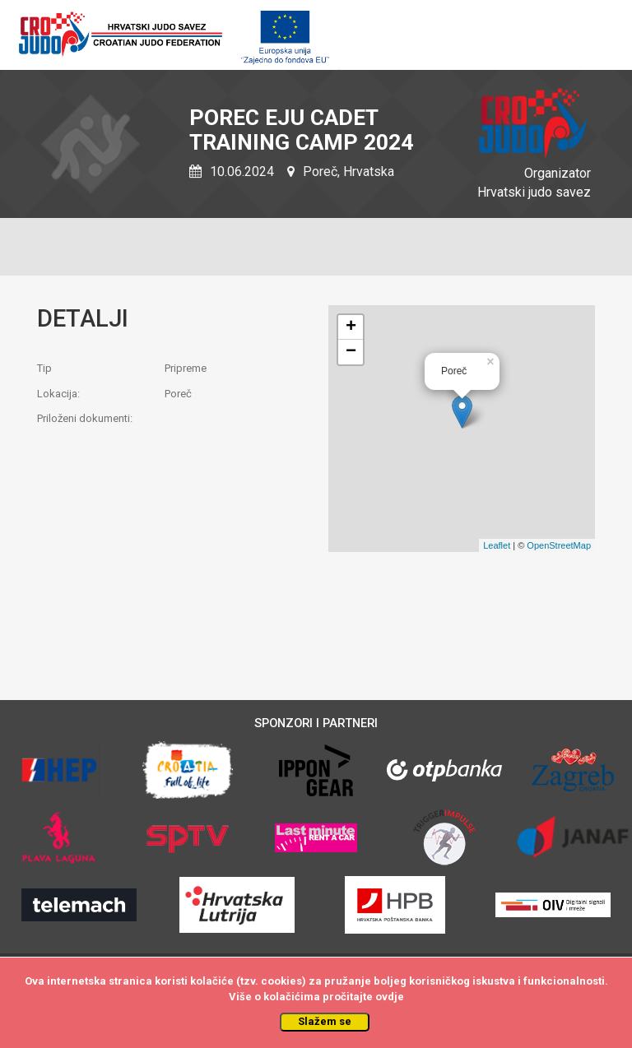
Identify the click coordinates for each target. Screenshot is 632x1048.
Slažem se (324, 1021)
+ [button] (351, 327)
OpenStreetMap (559, 545)
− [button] (351, 352)
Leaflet (496, 545)
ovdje (389, 996)
